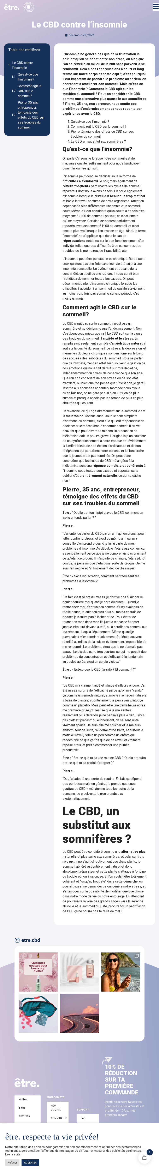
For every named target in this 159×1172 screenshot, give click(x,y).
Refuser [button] (12, 1162)
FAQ (83, 1118)
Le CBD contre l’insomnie (22, 65)
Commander (59, 1118)
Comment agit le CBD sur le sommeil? (29, 91)
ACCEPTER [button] (30, 1162)
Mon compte (56, 1107)
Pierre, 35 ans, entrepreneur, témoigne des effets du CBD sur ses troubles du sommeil (31, 115)
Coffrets (24, 1116)
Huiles (23, 1099)
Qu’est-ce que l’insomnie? (28, 76)
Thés (22, 1107)
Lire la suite (12, 1154)
